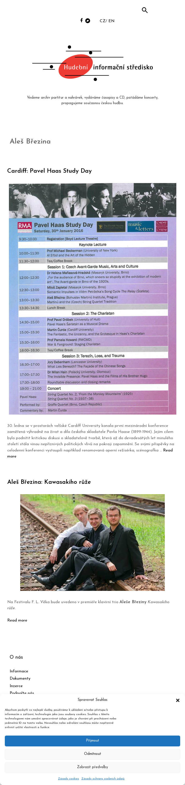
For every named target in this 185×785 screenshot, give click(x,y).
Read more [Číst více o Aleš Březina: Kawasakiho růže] (17, 620)
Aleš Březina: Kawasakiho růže (49, 482)
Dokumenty (20, 678)
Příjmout (92, 741)
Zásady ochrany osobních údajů (103, 778)
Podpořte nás (22, 693)
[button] (177, 700)
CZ (103, 21)
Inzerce (16, 686)
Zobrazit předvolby (92, 767)
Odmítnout (92, 754)
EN (111, 21)
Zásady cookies (68, 778)
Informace (19, 671)
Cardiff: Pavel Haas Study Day (49, 171)
